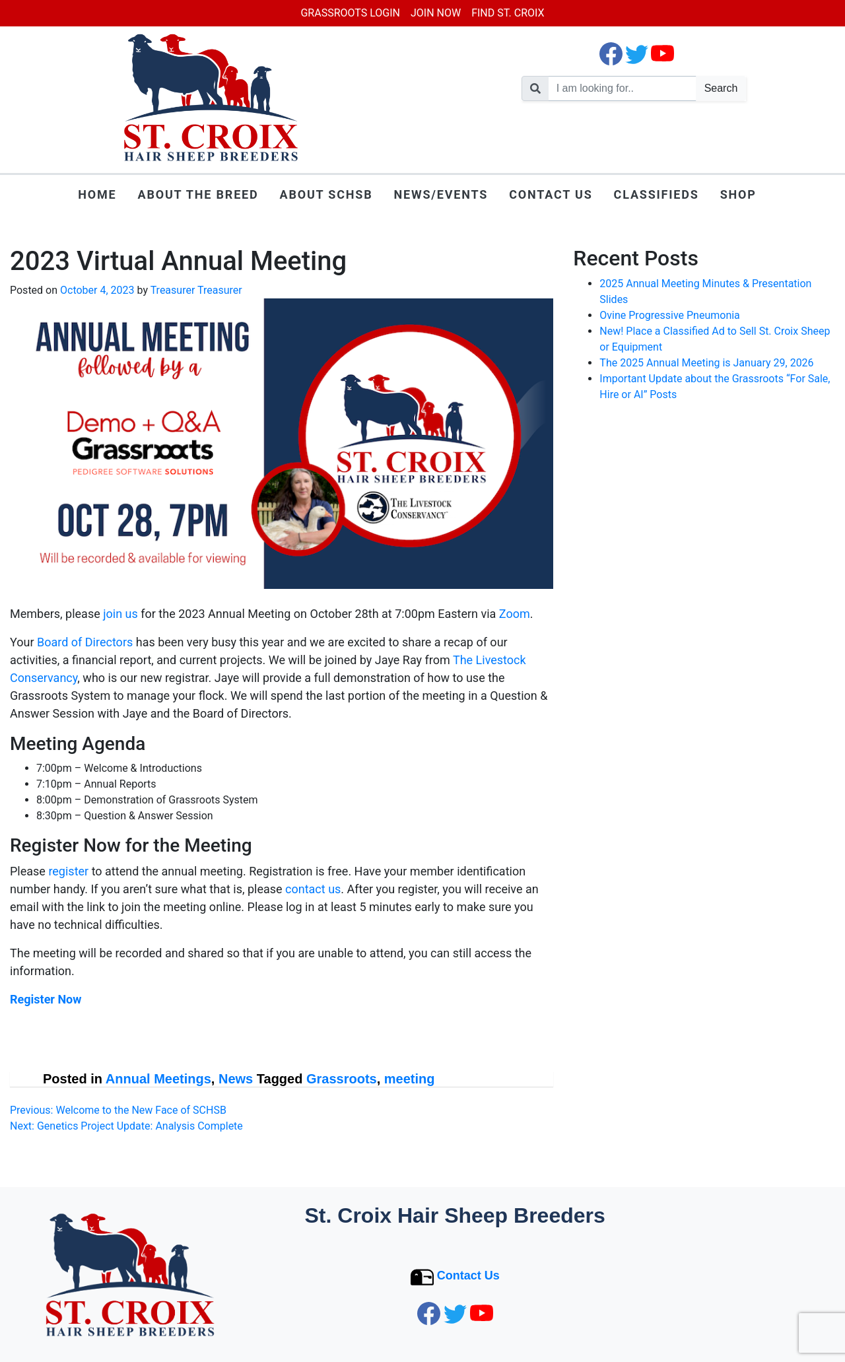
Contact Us (550, 194)
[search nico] (622, 88)
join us (120, 614)
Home (97, 194)
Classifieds (656, 194)
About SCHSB (326, 194)
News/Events (440, 194)
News (236, 1079)
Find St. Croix (507, 13)
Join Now (436, 13)
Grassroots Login (350, 13)
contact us (313, 889)
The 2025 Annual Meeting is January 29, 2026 (706, 363)
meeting (409, 1079)
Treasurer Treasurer (196, 290)
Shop (738, 194)
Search (721, 88)
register (68, 871)
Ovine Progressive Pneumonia (669, 315)
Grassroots (341, 1079)
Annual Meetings (158, 1079)
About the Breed (198, 194)
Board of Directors (85, 642)
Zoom (514, 614)
